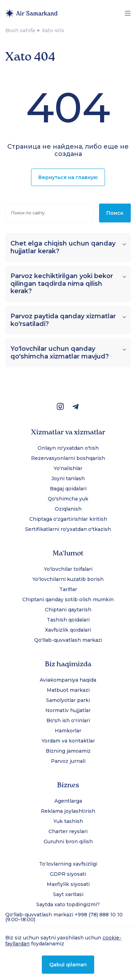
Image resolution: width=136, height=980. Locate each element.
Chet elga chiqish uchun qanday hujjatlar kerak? (62, 247)
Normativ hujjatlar (68, 710)
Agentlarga (68, 800)
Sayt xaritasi (68, 894)
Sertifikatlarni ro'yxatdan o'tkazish (68, 529)
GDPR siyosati (68, 874)
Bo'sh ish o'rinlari (68, 720)
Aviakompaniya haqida (68, 679)
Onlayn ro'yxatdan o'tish (68, 448)
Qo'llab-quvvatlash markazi (68, 640)
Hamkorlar (68, 730)
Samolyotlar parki (68, 700)
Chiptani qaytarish (68, 609)
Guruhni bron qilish (68, 841)
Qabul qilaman (68, 964)
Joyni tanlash (68, 478)
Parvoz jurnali (68, 761)
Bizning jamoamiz (68, 750)
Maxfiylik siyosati (68, 884)
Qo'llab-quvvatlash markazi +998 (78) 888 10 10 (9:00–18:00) (64, 917)
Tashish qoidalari (68, 619)
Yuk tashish (68, 821)
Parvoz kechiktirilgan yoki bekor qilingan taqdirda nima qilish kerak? (61, 283)
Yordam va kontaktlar (68, 740)
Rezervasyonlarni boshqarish (68, 458)
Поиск (114, 213)
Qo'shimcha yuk (68, 498)
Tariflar (68, 589)
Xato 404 (53, 30)
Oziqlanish (68, 508)
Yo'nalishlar (68, 468)
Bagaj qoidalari (68, 488)
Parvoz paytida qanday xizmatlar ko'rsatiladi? (63, 320)
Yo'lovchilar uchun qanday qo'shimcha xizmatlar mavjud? (59, 352)
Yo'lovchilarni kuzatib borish (68, 579)
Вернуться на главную (68, 177)
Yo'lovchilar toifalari (68, 569)
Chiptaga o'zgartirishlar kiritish (68, 519)
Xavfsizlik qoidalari (68, 629)
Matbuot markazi (68, 690)
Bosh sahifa (20, 30)
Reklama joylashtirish (68, 811)
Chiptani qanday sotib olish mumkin (68, 599)
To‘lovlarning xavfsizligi (68, 863)
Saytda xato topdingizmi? (68, 904)
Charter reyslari (68, 831)
